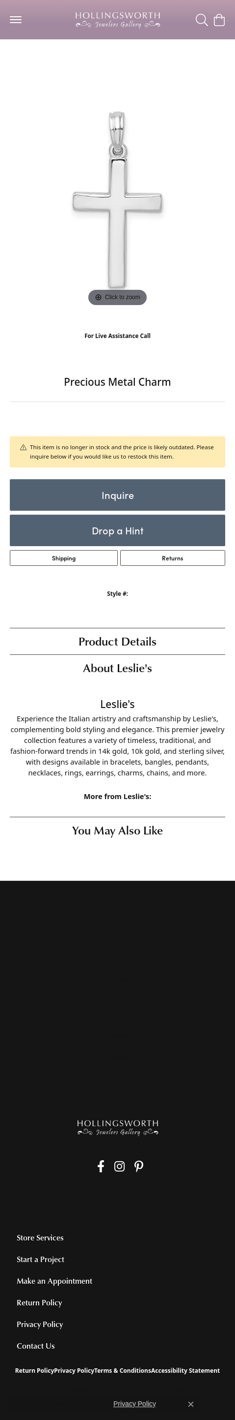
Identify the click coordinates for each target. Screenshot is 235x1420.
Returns (172, 558)
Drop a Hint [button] (118, 530)
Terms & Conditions (122, 1370)
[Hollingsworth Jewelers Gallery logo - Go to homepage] (118, 19)
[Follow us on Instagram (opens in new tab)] (119, 1167)
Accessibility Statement (185, 1370)
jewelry (27, 59)
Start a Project (40, 1259)
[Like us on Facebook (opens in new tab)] (100, 1167)
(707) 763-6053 (117, 346)
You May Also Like (117, 830)
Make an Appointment (54, 1280)
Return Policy (39, 1302)
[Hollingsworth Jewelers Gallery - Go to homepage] (118, 1127)
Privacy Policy (40, 1324)
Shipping (64, 558)
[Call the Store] (117, 967)
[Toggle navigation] (15, 19)
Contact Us (36, 1345)
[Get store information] (117, 980)
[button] (202, 20)
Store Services (40, 1237)
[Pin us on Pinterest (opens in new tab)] (138, 1167)
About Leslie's (117, 667)
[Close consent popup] (191, 1404)
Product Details (117, 641)
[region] (117, 201)
